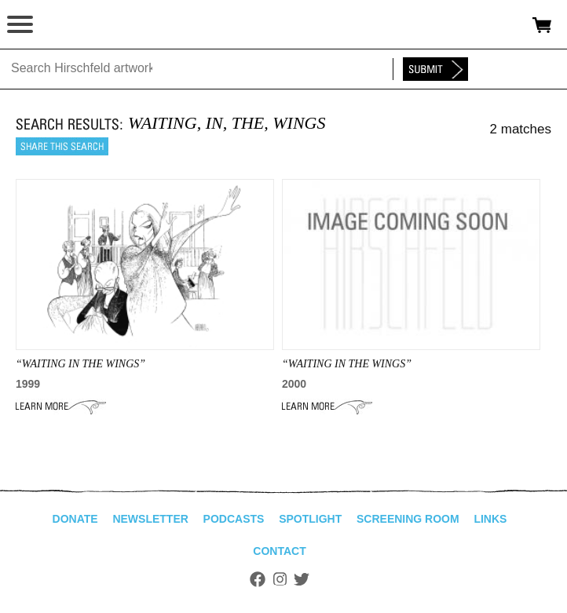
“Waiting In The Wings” (80, 364)
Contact (279, 551)
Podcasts (234, 519)
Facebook (257, 579)
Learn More (61, 406)
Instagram (280, 579)
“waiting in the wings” (347, 364)
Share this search (62, 146)
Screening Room (408, 519)
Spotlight (310, 519)
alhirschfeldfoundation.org (66, 25)
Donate (75, 519)
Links (490, 519)
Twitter (301, 579)
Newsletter (150, 519)
